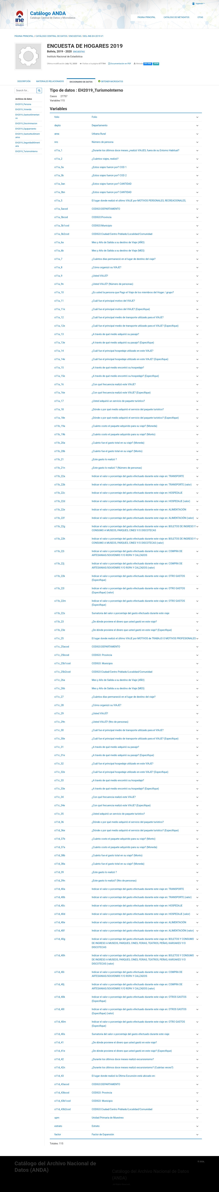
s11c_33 (59, 780)
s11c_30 (59, 730)
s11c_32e (59, 772)
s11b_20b (59, 451)
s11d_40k (59, 997)
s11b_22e (59, 509)
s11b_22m (60, 601)
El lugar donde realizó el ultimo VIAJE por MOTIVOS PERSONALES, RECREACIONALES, (139, 200)
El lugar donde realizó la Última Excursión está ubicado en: (123, 1075)
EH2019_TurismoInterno (26, 151)
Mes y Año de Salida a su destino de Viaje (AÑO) (118, 242)
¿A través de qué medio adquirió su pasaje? (115, 334)
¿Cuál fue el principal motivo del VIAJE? (113, 300)
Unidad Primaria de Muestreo (108, 1117)
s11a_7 (58, 259)
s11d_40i (59, 972)
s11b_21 (59, 459)
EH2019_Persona (23, 104)
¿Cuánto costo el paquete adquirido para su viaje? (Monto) (123, 434)
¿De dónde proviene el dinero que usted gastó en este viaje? (124, 621)
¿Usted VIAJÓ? (100, 275)
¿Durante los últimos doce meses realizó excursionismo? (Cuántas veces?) (132, 1067)
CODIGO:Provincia (101, 217)
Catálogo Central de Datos (51, 36)
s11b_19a (59, 426)
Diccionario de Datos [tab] (81, 82)
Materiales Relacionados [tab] (50, 81)
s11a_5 (58, 200)
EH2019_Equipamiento (25, 129)
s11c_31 (59, 747)
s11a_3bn (59, 192)
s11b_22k (59, 576)
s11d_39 (59, 872)
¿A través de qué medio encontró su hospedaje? (118, 367)
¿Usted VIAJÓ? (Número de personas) (112, 284)
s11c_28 (59, 705)
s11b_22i (59, 551)
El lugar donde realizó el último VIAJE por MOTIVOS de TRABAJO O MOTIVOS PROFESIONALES (144, 638)
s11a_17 (59, 401)
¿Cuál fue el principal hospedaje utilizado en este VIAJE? (122, 350)
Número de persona (102, 142)
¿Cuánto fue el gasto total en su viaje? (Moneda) (118, 442)
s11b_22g (59, 526)
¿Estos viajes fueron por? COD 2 (109, 175)
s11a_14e (59, 359)
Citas (200, 17)
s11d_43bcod (61, 1092)
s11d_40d (59, 914)
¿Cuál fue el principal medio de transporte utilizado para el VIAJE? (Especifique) (135, 325)
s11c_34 (59, 797)
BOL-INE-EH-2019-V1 (93, 36)
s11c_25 (59, 638)
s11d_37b (59, 838)
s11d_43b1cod (62, 1101)
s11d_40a (59, 889)
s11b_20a (59, 442)
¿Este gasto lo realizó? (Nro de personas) (114, 880)
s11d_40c (59, 905)
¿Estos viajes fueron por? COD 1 (109, 167)
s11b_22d (59, 501)
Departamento (99, 125)
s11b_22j (59, 563)
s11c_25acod (61, 646)
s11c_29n (59, 721)
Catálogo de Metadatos (176, 17)
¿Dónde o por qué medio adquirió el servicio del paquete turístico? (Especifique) (135, 417)
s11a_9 (58, 275)
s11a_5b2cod (61, 234)
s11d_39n (59, 880)
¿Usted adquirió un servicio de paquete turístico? (118, 401)
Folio (94, 117)
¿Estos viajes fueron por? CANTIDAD (112, 183)
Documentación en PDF (119, 63)
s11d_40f (59, 930)
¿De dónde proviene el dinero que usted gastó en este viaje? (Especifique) (132, 630)
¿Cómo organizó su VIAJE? (106, 267)
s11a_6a (59, 242)
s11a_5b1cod (61, 225)
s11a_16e (59, 392)
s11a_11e (59, 309)
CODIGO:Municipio (102, 225)
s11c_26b (59, 688)
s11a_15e (59, 376)
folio (56, 117)
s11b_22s (59, 613)
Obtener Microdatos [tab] (110, 81)
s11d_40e (59, 922)
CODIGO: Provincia (102, 655)
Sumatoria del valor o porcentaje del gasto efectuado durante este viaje (130, 613)
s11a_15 (59, 367)
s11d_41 (59, 1042)
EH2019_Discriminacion (26, 123)
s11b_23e (59, 630)
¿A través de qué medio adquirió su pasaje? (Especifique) (123, 342)
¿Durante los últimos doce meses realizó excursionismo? (123, 1059)
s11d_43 (59, 1075)
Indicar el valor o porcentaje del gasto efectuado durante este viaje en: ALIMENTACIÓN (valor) (143, 518)
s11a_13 (59, 334)
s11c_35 (59, 813)
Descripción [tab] (23, 81)
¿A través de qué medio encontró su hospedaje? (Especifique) (125, 376)
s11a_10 (59, 292)
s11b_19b (59, 434)
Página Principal (146, 17)
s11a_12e (59, 325)
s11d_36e (59, 830)
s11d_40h (59, 955)
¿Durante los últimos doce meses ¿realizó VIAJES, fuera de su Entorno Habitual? (135, 150)
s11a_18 (59, 409)
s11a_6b (59, 250)
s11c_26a (59, 680)
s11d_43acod (61, 1084)
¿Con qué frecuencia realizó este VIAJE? (114, 384)
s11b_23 (59, 621)
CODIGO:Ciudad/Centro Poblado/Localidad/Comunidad (122, 234)
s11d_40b (59, 897)
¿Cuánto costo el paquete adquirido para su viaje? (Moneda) (124, 426)
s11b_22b (59, 484)
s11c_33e (59, 788)
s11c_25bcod (61, 655)
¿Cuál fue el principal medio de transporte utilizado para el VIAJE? (127, 317)
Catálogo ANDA (48, 13)
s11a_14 (59, 350)
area (56, 133)
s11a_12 (59, 317)
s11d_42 (59, 1059)
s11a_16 (59, 384)
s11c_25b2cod (62, 671)
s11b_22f (59, 518)
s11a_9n (59, 284)
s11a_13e (59, 342)
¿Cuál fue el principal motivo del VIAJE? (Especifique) (121, 309)
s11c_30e (59, 738)
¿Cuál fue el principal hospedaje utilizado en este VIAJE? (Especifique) (130, 359)
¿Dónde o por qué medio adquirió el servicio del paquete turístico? (128, 409)
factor (57, 1134)
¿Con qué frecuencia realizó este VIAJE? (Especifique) (121, 392)
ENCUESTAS (75, 36)
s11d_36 (59, 822)
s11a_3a (59, 167)
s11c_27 (59, 696)
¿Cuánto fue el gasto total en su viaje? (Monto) (117, 451)
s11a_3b (59, 175)
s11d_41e (59, 1050)
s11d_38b (59, 855)
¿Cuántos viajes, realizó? (105, 158)
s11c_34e (59, 805)
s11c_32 (59, 763)
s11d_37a (59, 847)
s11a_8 (58, 267)
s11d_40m (60, 1021)
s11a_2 (58, 158)
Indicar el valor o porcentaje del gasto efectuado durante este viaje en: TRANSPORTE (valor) (141, 484)
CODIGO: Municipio (102, 663)
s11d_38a (59, 863)
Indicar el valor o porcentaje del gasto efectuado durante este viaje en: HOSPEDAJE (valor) (141, 501)
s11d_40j (59, 984)
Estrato (96, 1126)
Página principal (24, 36)
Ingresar (197, 3)
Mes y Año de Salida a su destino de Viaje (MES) (118, 250)
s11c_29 (59, 713)
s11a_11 (59, 300)
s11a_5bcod (61, 217)
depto (57, 125)
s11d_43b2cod (62, 1109)
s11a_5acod (61, 208)
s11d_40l (59, 1009)
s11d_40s (59, 1034)
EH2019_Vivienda (23, 109)
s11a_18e (59, 417)
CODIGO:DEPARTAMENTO (106, 208)
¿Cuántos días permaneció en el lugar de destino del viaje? (124, 259)
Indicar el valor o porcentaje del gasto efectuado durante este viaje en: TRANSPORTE (138, 476)
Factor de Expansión (103, 1134)
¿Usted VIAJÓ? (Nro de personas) (110, 721)
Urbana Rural (99, 133)
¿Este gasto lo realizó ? (104, 459)
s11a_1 (58, 150)
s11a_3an (59, 183)
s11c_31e (59, 755)
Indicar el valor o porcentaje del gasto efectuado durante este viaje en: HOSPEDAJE (137, 492)
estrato (58, 1126)
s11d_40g (59, 939)
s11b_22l (59, 588)
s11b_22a (59, 476)
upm (56, 1117)
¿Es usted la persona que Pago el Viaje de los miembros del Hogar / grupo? (133, 292)
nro (56, 142)
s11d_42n (59, 1067)
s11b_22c (59, 492)
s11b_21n (59, 467)
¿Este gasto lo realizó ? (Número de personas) (117, 467)
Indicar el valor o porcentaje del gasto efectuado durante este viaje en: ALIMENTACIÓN (139, 509)
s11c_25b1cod (62, 663)
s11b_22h (59, 538)
